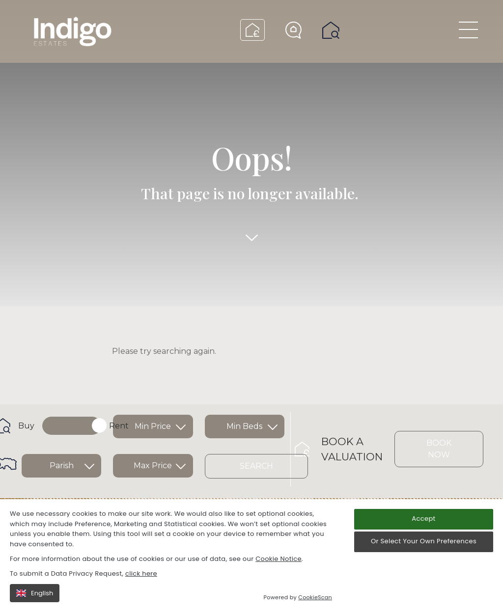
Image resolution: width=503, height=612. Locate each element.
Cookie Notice (278, 558)
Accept (423, 518)
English (34, 593)
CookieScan (315, 597)
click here (141, 573)
